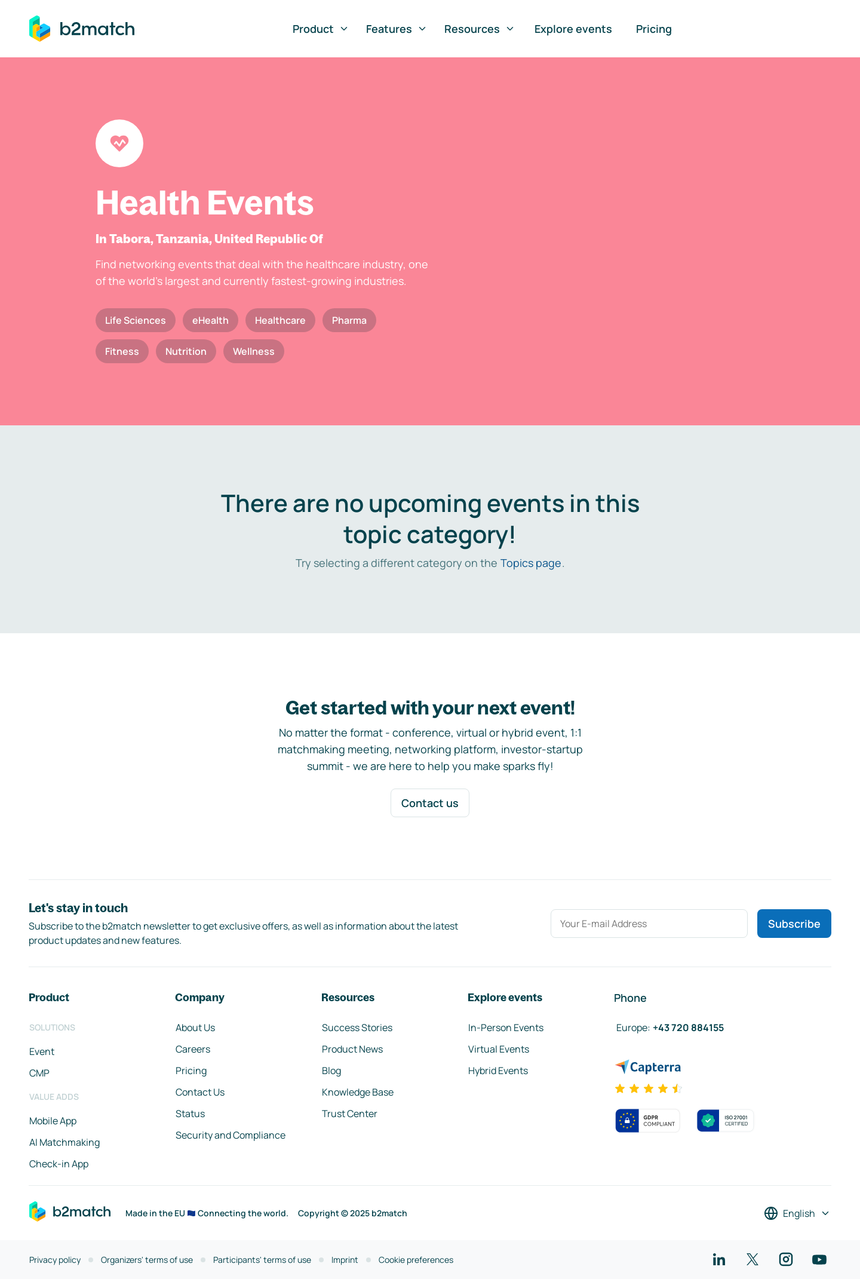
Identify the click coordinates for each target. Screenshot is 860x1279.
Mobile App (52, 1120)
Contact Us (200, 1092)
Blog (331, 1070)
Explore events (573, 29)
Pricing (654, 29)
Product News (352, 1049)
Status (190, 1113)
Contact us (430, 803)
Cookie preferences (416, 1259)
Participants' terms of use (262, 1259)
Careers (193, 1049)
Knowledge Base (358, 1092)
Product (321, 29)
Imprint (344, 1259)
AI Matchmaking (64, 1142)
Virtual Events (498, 1049)
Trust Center (349, 1113)
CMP (39, 1072)
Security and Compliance (230, 1135)
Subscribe (794, 923)
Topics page (530, 563)
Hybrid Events (498, 1070)
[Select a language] (797, 1213)
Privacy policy (55, 1259)
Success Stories (357, 1027)
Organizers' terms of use (147, 1259)
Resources (479, 29)
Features (397, 29)
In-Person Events (505, 1027)
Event (41, 1051)
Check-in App (58, 1163)
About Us (195, 1027)
